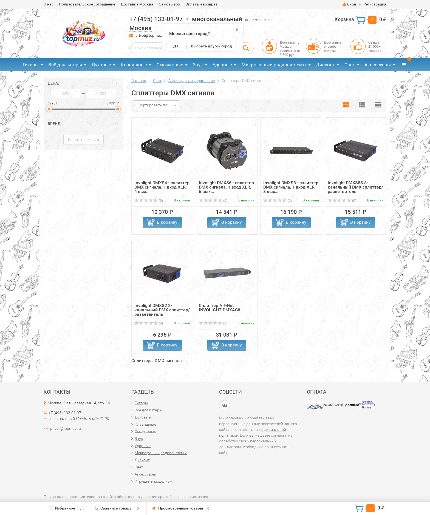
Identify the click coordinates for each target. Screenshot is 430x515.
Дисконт (325, 64)
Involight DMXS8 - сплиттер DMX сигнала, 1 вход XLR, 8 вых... (290, 187)
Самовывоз (169, 4)
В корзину (167, 222)
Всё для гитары (65, 64)
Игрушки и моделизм (153, 481)
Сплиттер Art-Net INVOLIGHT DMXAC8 (219, 307)
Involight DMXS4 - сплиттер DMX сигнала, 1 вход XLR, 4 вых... (161, 187)
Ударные (222, 64)
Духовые (101, 64)
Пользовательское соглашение (87, 4)
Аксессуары (377, 64)
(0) (148, 201)
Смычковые (170, 64)
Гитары (31, 64)
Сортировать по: (153, 105)
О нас (48, 4)
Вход (349, 4)
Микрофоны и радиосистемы (274, 64)
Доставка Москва (137, 4)
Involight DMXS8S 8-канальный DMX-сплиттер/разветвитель (355, 187)
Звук (198, 64)
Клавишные (134, 64)
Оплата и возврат (201, 4)
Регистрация (374, 4)
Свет (349, 64)
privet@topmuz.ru (150, 35)
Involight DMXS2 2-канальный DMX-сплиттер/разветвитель (162, 310)
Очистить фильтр (83, 139)
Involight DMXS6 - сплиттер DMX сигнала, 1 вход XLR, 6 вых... (226, 187)
